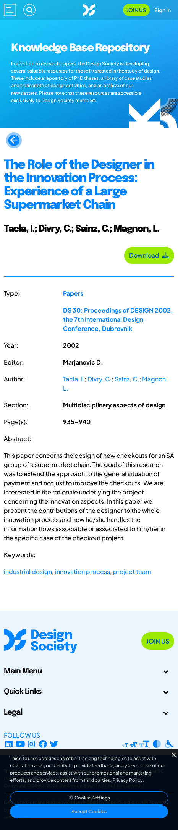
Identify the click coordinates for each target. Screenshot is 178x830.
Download (149, 255)
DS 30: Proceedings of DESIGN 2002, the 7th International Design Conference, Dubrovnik (118, 319)
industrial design (28, 571)
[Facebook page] (43, 744)
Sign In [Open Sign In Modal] (162, 9)
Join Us (136, 9)
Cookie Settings (89, 798)
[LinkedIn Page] (9, 744)
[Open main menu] (10, 10)
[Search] (29, 10)
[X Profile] (54, 744)
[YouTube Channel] (20, 744)
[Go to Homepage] (89, 9)
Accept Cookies (89, 811)
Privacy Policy (127, 780)
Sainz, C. (127, 379)
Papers (73, 293)
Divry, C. (99, 379)
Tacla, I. (73, 379)
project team (132, 571)
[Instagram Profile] (31, 744)
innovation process (82, 571)
